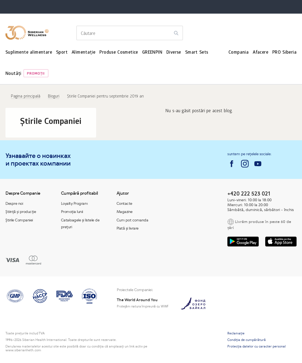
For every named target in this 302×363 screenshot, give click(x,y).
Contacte (124, 203)
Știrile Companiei (19, 220)
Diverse (173, 52)
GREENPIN (152, 52)
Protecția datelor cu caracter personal (256, 346)
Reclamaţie (236, 333)
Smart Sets (196, 52)
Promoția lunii (72, 211)
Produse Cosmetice (118, 52)
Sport (62, 52)
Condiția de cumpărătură (246, 340)
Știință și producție (20, 211)
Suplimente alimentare (28, 52)
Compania (238, 52)
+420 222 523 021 (248, 193)
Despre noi (14, 203)
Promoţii (36, 74)
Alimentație (83, 52)
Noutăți (13, 74)
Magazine (125, 211)
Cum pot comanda (132, 220)
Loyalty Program (74, 203)
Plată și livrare (128, 228)
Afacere (260, 52)
